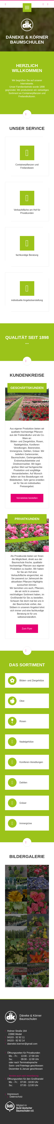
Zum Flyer (27, 628)
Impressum (13, 1094)
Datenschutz (16, 1096)
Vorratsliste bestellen (27, 498)
